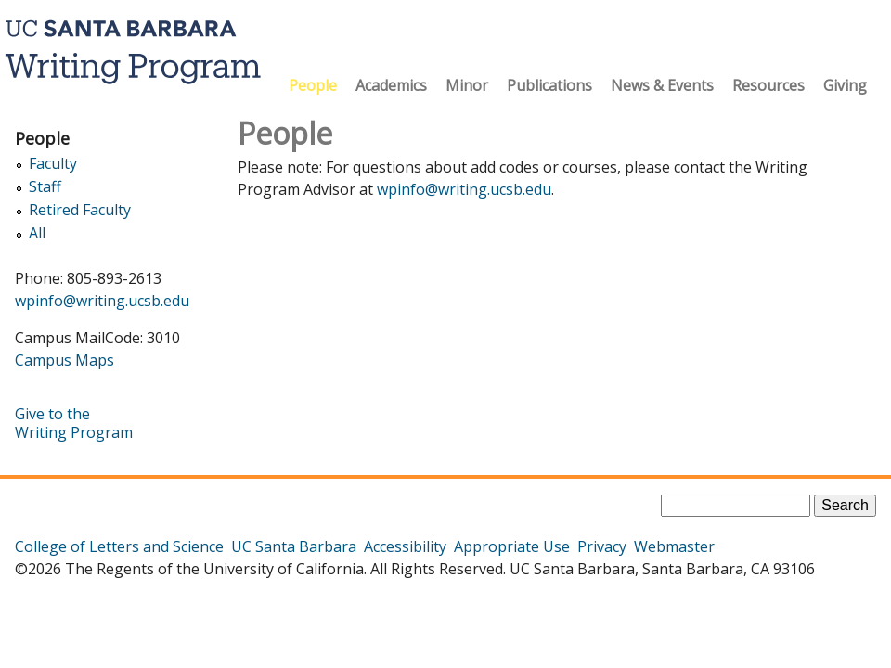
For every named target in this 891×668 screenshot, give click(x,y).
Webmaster (674, 546)
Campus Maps (64, 360)
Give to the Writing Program (74, 423)
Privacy (601, 546)
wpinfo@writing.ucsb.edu (464, 189)
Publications (549, 85)
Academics (391, 85)
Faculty (53, 164)
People (313, 85)
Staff (45, 187)
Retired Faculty (80, 210)
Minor (467, 85)
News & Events (662, 85)
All (37, 233)
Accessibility (405, 546)
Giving (845, 85)
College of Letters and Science (119, 546)
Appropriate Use (512, 546)
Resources (768, 85)
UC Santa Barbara (293, 546)
